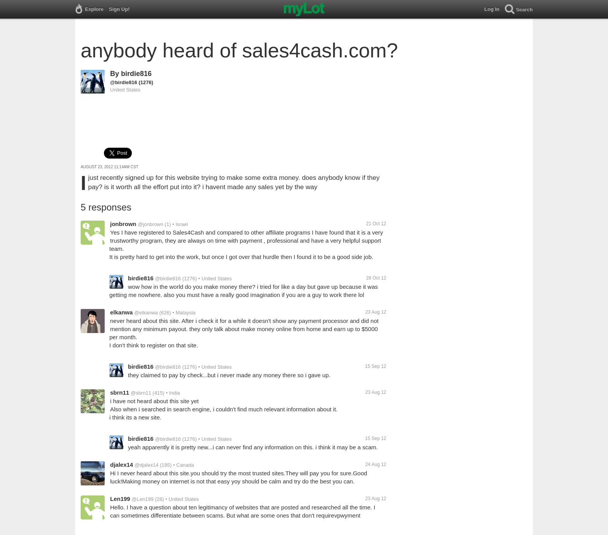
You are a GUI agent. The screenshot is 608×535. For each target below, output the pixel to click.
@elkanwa (146, 313)
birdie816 (136, 74)
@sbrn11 (141, 393)
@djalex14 (147, 465)
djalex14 (121, 464)
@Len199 (142, 499)
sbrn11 (119, 392)
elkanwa (121, 312)
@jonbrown (150, 224)
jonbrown (123, 224)
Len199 (120, 498)
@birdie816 (123, 82)
